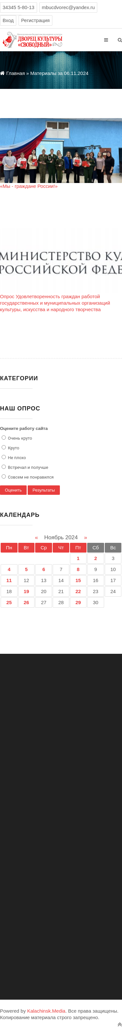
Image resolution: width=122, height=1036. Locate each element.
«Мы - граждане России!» (29, 186)
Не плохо (16, 457)
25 (9, 602)
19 (26, 591)
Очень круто (19, 438)
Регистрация (35, 20)
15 (78, 580)
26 (26, 602)
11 (9, 580)
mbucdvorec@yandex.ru (68, 7)
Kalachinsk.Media (46, 1011)
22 (78, 591)
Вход (8, 20)
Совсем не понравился (30, 477)
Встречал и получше (27, 467)
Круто (13, 447)
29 (78, 602)
